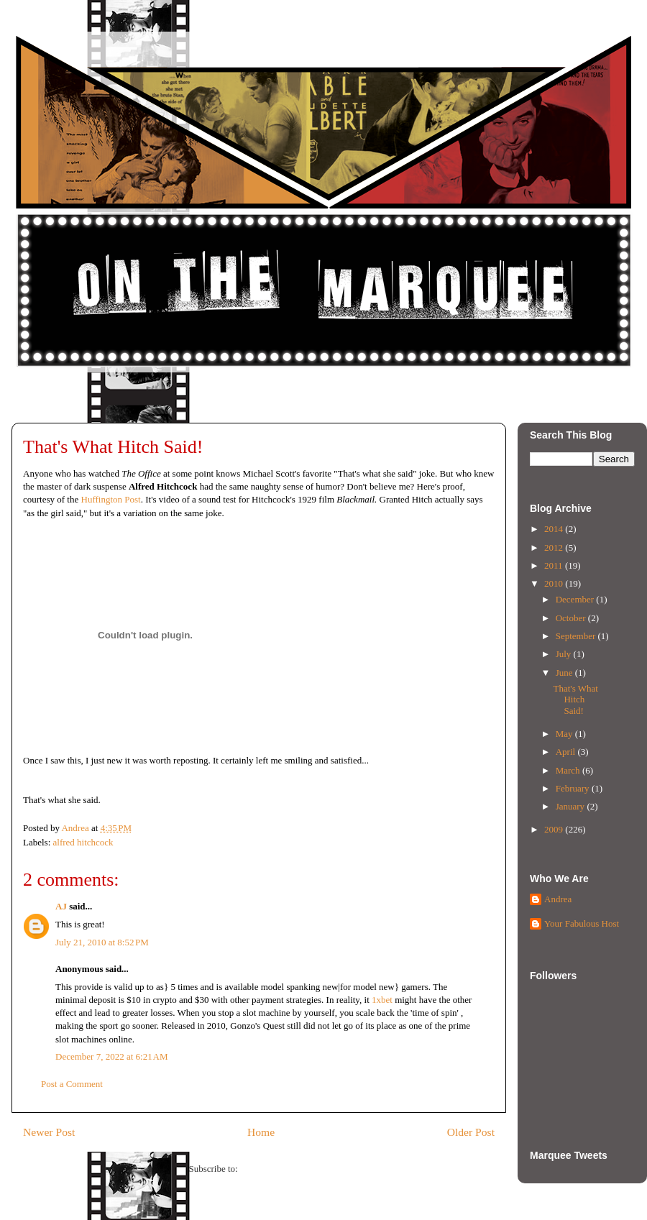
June (565, 672)
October (572, 618)
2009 (554, 829)
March (569, 770)
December (576, 599)
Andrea (558, 899)
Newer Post (49, 1132)
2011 (554, 565)
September (577, 635)
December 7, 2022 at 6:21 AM (111, 1056)
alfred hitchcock (83, 842)
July (565, 653)
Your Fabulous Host (581, 923)
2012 (554, 547)
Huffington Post (111, 499)
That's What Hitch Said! (575, 699)
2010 (554, 583)
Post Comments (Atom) (284, 1168)
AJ (61, 906)
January (571, 806)
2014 (554, 528)
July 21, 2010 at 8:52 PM (102, 942)
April (567, 751)
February (574, 788)
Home (261, 1132)
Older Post (471, 1132)
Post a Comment (72, 1083)
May (565, 733)
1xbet (382, 999)
